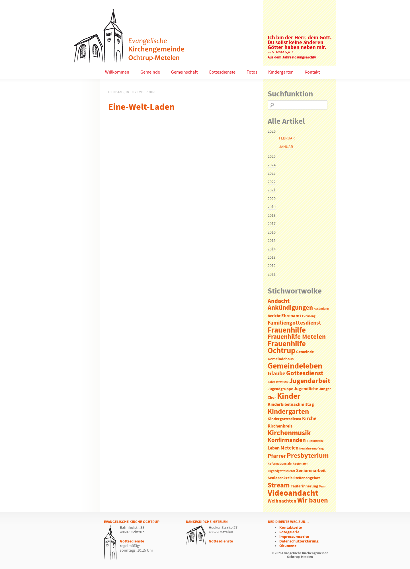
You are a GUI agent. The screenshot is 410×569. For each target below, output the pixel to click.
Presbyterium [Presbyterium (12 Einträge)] (308, 455)
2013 (272, 257)
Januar (286, 147)
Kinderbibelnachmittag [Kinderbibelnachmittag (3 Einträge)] (291, 404)
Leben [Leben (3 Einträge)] (274, 448)
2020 (272, 199)
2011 (272, 274)
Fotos (252, 72)
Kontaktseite (290, 527)
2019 (272, 207)
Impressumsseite (294, 536)
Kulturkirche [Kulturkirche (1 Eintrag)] (315, 441)
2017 (272, 224)
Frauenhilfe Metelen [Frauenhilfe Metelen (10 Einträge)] (297, 337)
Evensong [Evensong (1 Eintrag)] (308, 316)
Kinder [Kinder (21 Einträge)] (288, 396)
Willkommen (117, 72)
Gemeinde (150, 72)
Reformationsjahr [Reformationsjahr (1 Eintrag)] (280, 463)
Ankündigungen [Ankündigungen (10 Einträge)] (290, 307)
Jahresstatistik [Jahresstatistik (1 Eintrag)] (278, 382)
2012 (272, 266)
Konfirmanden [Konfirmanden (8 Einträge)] (287, 440)
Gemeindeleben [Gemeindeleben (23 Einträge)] (295, 366)
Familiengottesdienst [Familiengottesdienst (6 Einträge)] (294, 323)
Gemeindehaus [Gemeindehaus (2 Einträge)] (281, 359)
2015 (272, 240)
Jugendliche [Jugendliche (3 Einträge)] (306, 388)
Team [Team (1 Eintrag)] (322, 486)
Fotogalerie (289, 532)
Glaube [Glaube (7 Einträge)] (276, 373)
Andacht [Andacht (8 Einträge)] (279, 301)
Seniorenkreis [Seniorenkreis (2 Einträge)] (280, 478)
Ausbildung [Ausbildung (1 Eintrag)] (321, 309)
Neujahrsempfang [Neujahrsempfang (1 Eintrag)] (311, 448)
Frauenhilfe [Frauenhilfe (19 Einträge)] (287, 330)
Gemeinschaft (184, 72)
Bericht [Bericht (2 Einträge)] (274, 316)
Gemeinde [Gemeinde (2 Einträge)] (305, 352)
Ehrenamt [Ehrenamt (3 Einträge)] (291, 315)
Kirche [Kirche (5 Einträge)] (309, 419)
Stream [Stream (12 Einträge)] (279, 485)
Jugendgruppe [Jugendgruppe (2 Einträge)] (280, 389)
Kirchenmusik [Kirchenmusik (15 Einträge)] (289, 433)
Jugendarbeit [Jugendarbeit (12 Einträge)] (309, 381)
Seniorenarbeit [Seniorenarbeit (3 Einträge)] (311, 470)
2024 (272, 165)
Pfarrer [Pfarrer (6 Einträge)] (277, 456)
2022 (272, 182)
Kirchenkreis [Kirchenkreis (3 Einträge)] (280, 426)
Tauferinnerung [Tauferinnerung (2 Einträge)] (304, 486)
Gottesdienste (222, 72)
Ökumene (287, 546)
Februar (287, 138)
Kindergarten (281, 72)
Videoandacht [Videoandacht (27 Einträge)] (293, 493)
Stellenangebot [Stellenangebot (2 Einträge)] (306, 478)
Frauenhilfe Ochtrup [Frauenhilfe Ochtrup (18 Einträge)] (287, 347)
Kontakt (312, 72)
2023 (272, 173)
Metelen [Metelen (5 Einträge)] (289, 448)
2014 (272, 249)
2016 (272, 232)
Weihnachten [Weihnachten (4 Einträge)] (282, 501)
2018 (272, 215)
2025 (272, 156)
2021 (272, 190)
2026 (272, 131)
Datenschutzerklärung (298, 541)
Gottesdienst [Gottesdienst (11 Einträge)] (304, 373)
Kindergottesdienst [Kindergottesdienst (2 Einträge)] (284, 419)
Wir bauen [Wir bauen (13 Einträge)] (312, 501)
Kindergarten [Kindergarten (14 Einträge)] (288, 412)
